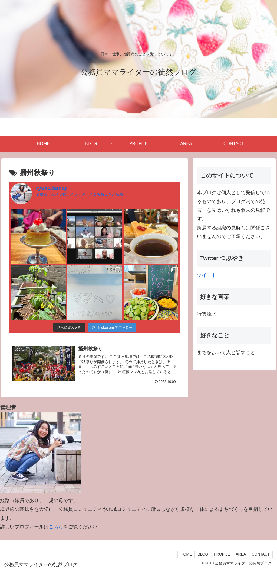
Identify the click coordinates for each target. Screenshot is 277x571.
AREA (241, 554)
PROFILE (222, 554)
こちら (56, 527)
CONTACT (261, 554)
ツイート (206, 275)
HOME (186, 554)
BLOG (202, 554)
